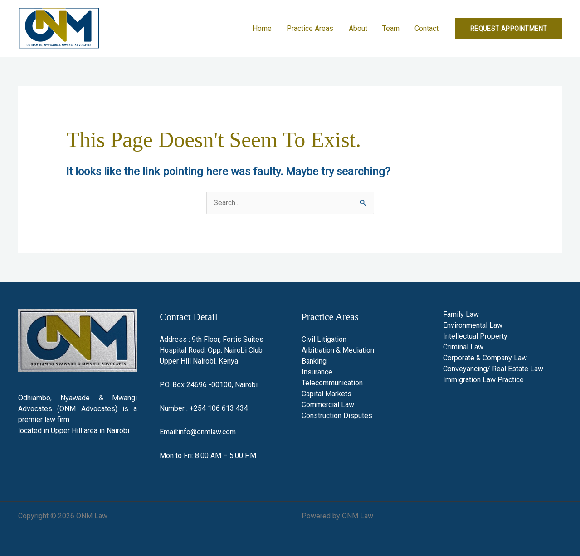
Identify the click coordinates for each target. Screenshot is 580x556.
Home (264, 28)
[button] (508, 28)
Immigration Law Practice (483, 379)
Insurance (317, 372)
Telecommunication (332, 383)
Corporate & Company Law (485, 358)
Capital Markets (326, 393)
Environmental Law (472, 325)
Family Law (461, 314)
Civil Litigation (324, 339)
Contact (427, 28)
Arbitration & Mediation (338, 350)
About (359, 28)
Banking (314, 361)
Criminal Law (463, 347)
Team (391, 28)
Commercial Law (328, 404)
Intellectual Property (475, 336)
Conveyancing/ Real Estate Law (493, 368)
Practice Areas (312, 28)
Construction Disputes (337, 415)
